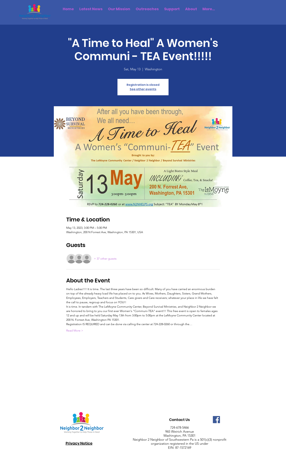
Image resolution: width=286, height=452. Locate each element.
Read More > (74, 330)
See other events (143, 89)
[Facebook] (216, 419)
